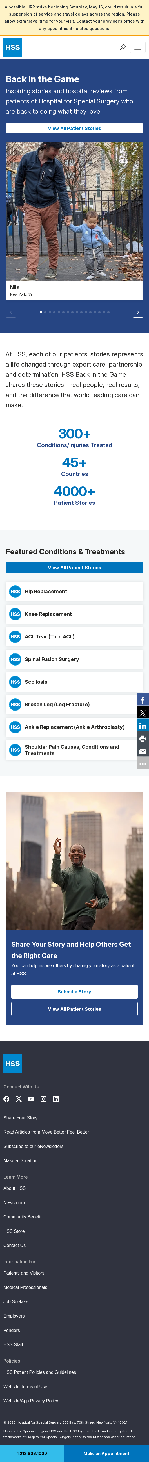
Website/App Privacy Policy (30, 1400)
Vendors (11, 1330)
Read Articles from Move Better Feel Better (46, 1132)
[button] (138, 312)
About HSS (14, 1188)
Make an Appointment (106, 1453)
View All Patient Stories (74, 128)
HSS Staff (13, 1344)
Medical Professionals (25, 1287)
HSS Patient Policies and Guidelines (39, 1372)
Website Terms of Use (25, 1386)
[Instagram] (47, 1098)
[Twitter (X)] (22, 1098)
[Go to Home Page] (12, 1063)
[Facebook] (9, 1098)
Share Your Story (20, 1118)
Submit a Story (74, 992)
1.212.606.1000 (32, 1453)
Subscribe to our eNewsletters (33, 1146)
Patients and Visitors (24, 1273)
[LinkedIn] (59, 1098)
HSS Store (14, 1231)
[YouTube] (34, 1098)
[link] (143, 699)
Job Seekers (15, 1301)
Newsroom (14, 1202)
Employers (14, 1316)
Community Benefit (22, 1216)
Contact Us (14, 1245)
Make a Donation (20, 1160)
